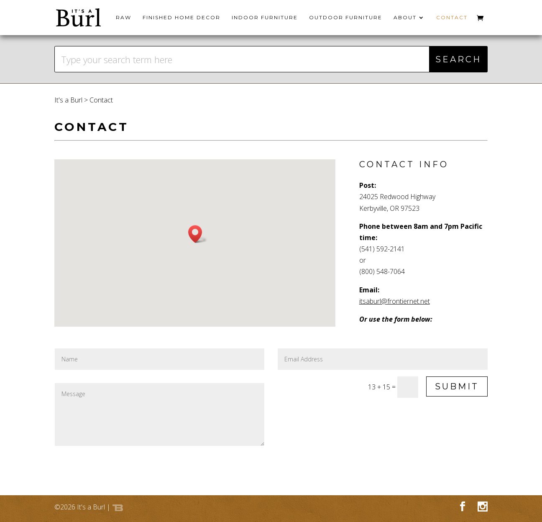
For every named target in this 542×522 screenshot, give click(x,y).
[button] (197, 234)
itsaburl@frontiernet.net (394, 301)
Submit (457, 386)
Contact (452, 17)
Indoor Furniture (265, 17)
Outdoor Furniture (345, 17)
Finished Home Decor (181, 17)
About (405, 17)
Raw (123, 17)
